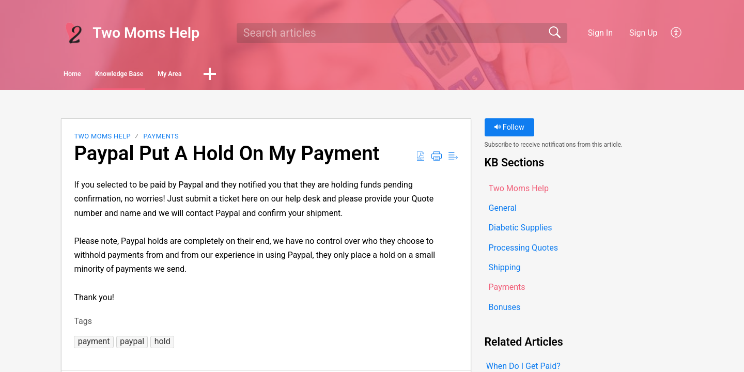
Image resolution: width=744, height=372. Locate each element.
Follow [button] (509, 130)
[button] (676, 33)
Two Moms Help (102, 139)
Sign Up (643, 33)
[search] (402, 33)
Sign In (600, 33)
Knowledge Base (168, 75)
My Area (250, 75)
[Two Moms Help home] (73, 33)
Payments (161, 139)
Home (90, 75)
